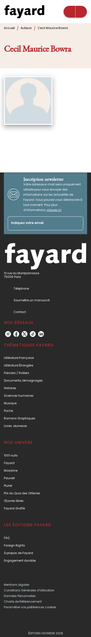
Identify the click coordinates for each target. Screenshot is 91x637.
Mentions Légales (16, 585)
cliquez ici (54, 210)
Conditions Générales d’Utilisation (29, 590)
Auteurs (26, 28)
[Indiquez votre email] (39, 223)
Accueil (9, 28)
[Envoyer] (77, 223)
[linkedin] (41, 334)
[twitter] (24, 334)
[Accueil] (24, 11)
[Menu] (75, 12)
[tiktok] (33, 334)
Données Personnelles (20, 596)
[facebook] (16, 334)
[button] (45, 358)
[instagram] (8, 334)
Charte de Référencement (23, 601)
